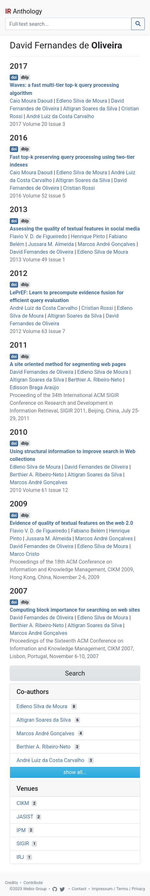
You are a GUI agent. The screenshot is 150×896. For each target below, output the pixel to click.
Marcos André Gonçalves (106, 244)
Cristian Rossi (79, 188)
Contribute (33, 882)
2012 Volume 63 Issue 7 (37, 331)
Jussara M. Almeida (51, 244)
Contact (79, 888)
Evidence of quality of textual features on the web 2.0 (71, 523)
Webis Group (35, 888)
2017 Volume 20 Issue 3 (37, 124)
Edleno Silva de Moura (81, 101)
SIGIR (23, 843)
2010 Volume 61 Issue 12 (39, 490)
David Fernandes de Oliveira (42, 252)
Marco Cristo (25, 554)
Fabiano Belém (88, 531)
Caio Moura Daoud (31, 101)
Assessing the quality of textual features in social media (75, 229)
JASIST (25, 817)
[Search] (68, 24)
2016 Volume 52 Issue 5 (37, 196)
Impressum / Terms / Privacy (118, 888)
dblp (25, 77)
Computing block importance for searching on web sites (75, 610)
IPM (21, 830)
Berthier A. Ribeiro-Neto (95, 380)
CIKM (23, 803)
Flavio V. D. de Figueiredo (38, 236)
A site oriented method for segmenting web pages (68, 364)
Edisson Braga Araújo (34, 387)
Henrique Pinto (88, 236)
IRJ (20, 857)
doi (14, 77)
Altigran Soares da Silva (90, 109)
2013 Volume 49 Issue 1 (37, 260)
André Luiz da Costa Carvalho (60, 116)
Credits (11, 882)
